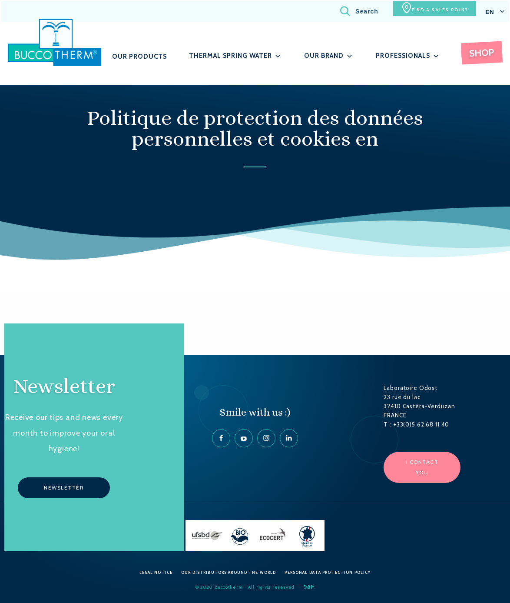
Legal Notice (156, 572)
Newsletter (64, 487)
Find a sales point (431, 10)
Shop (482, 52)
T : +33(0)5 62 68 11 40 (416, 424)
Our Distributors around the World (228, 572)
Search (344, 10)
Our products (143, 56)
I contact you (422, 467)
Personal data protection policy (328, 572)
